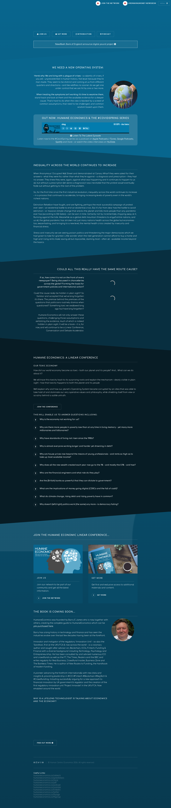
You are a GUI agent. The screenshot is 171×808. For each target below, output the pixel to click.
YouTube (111, 142)
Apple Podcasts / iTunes (104, 139)
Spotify (59, 142)
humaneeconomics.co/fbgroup (47, 797)
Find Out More (45, 743)
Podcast (105, 34)
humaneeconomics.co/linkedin (47, 790)
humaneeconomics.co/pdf (44, 783)
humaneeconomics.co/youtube (47, 787)
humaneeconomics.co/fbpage (46, 795)
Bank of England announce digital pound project (85, 44)
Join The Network (107, 3)
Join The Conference (47, 407)
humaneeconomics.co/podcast (47, 785)
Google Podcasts (125, 139)
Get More (61, 34)
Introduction (83, 34)
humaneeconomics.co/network (47, 775)
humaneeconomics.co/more (45, 780)
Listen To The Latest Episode (85, 136)
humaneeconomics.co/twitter (46, 792)
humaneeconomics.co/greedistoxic (48, 778)
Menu (162, 3)
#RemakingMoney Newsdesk (139, 3)
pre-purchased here (43, 626)
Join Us (42, 34)
